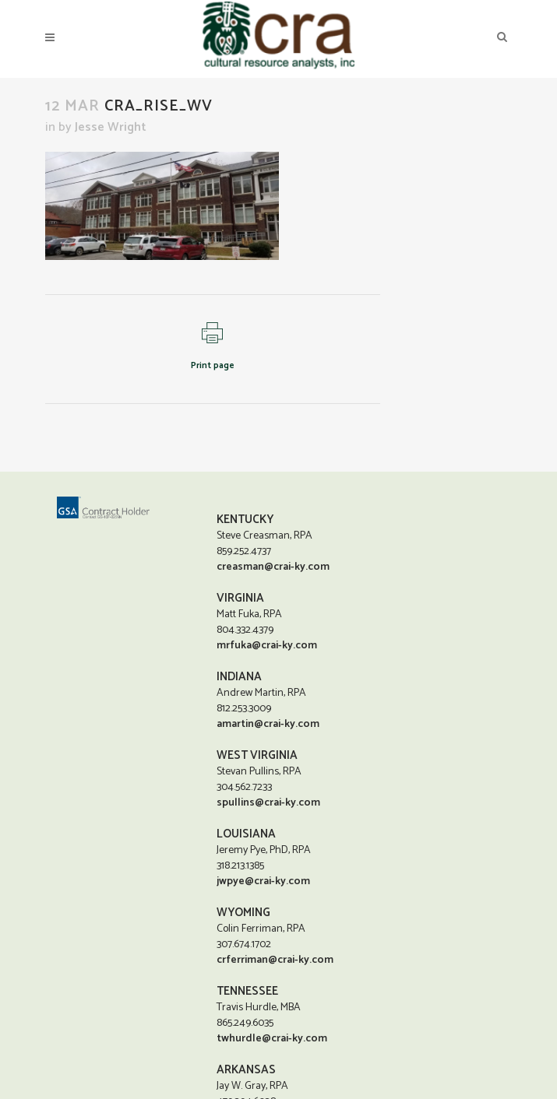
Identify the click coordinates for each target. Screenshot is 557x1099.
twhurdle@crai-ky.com (272, 1039)
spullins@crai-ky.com (268, 803)
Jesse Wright (110, 127)
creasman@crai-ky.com (273, 567)
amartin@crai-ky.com (268, 724)
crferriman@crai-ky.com (275, 960)
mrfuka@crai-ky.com (267, 646)
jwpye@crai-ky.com (263, 881)
